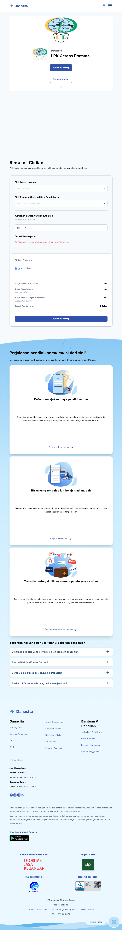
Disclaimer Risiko (53, 735)
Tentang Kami (16, 727)
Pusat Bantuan (88, 738)
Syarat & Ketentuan (54, 722)
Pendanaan (50, 741)
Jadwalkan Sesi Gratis (91, 732)
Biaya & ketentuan (61, 538)
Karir (12, 740)
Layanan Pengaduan (90, 745)
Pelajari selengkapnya (61, 447)
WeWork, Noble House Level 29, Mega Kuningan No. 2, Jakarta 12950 (61, 909)
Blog (12, 747)
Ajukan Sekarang (61, 67)
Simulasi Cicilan (61, 79)
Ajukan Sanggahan (90, 751)
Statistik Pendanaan (19, 734)
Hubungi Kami (16, 760)
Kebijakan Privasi (53, 728)
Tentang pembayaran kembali (61, 629)
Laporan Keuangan (54, 748)
